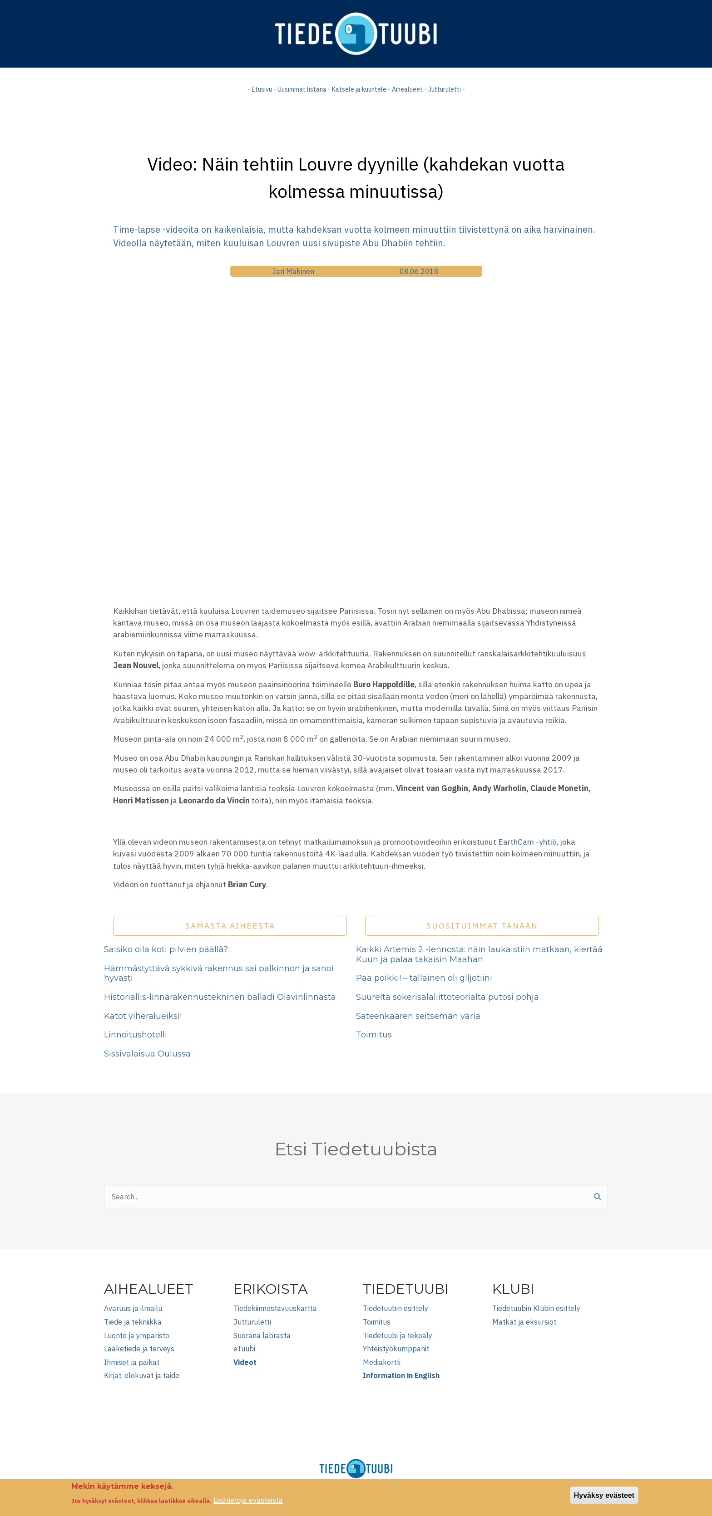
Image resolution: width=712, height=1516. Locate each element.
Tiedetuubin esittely (395, 1308)
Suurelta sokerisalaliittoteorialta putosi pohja (447, 997)
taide (171, 1375)
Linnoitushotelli (135, 1035)
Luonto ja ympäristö (136, 1335)
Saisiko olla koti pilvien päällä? (166, 949)
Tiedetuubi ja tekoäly (397, 1335)
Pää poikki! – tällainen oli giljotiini (424, 978)
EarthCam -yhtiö (527, 841)
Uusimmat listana (301, 89)
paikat (148, 1362)
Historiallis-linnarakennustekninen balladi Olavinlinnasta (220, 997)
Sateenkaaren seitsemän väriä (418, 1016)
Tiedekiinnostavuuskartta (275, 1308)
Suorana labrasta (262, 1335)
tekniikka (147, 1321)
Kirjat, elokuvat (128, 1375)
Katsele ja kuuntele (359, 89)
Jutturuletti (444, 89)
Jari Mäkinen (293, 271)
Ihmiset (116, 1362)
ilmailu (151, 1308)
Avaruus (117, 1308)
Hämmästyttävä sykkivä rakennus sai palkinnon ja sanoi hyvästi (219, 973)
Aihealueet (407, 89)
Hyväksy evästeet (604, 1495)
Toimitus (374, 1035)
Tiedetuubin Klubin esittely (536, 1308)
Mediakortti (381, 1362)
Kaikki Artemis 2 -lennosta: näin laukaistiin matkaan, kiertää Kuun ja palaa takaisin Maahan (479, 954)
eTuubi (244, 1348)
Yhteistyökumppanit (396, 1348)
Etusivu (262, 89)
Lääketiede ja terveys (139, 1348)
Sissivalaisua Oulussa (147, 1054)
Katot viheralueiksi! (143, 1016)
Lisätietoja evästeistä (248, 1500)
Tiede (113, 1321)
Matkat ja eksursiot (524, 1321)
